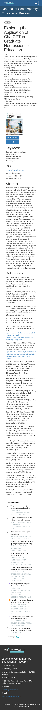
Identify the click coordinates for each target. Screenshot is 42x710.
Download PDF (12, 138)
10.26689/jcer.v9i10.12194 (15, 170)
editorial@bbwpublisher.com (11, 696)
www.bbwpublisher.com (10, 690)
